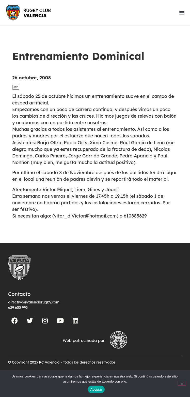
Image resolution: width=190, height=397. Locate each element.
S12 (15, 87)
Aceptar (96, 389)
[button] (182, 12)
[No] (182, 383)
